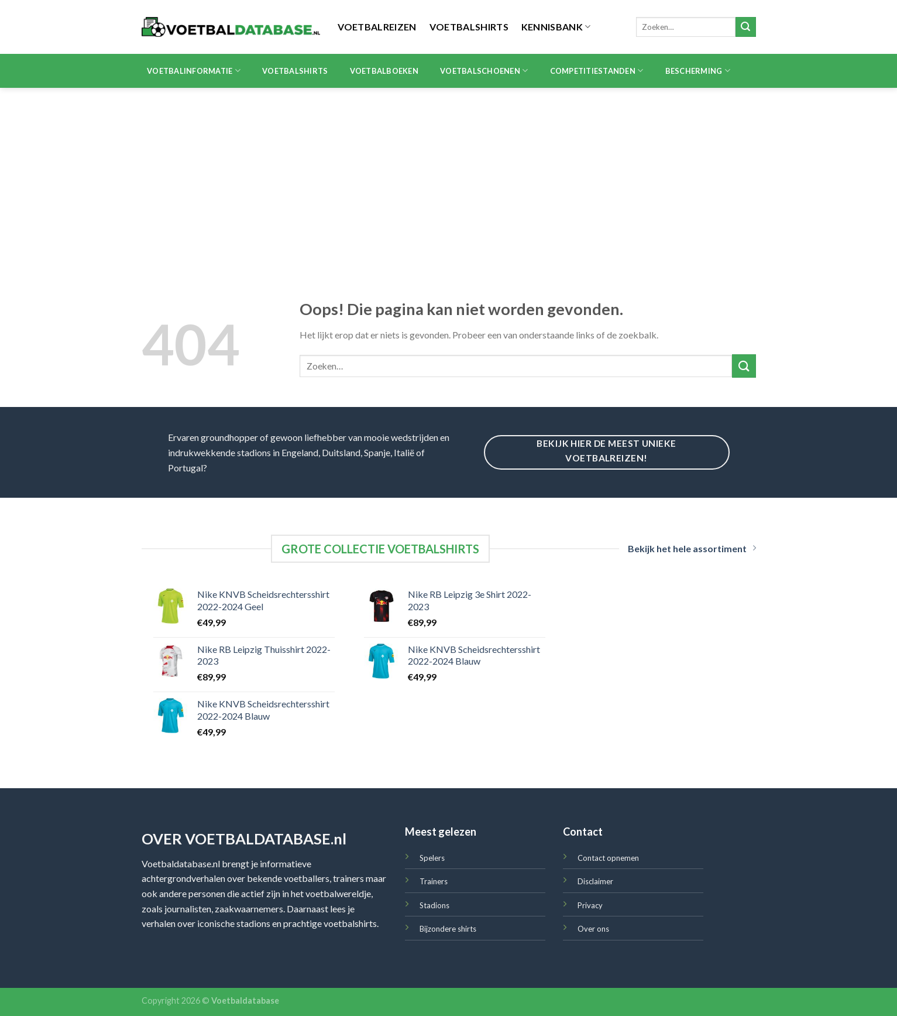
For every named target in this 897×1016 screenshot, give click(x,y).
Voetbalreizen (377, 26)
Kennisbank (556, 26)
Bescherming (697, 70)
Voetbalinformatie (193, 70)
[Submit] (745, 27)
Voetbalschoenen (484, 70)
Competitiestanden (597, 70)
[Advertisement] (449, 176)
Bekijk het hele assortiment (692, 548)
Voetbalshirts (468, 26)
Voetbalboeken (384, 71)
